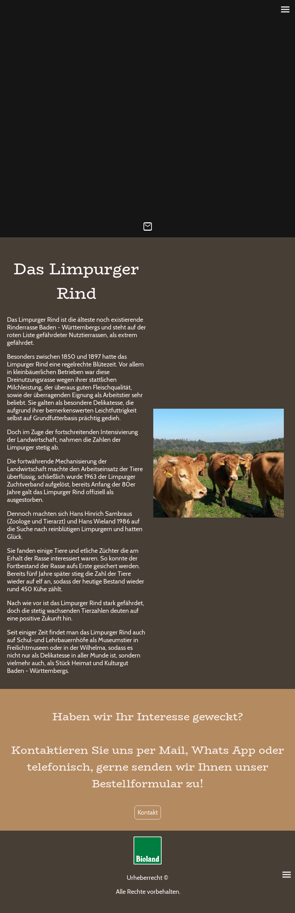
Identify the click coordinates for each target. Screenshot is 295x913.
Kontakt (148, 812)
